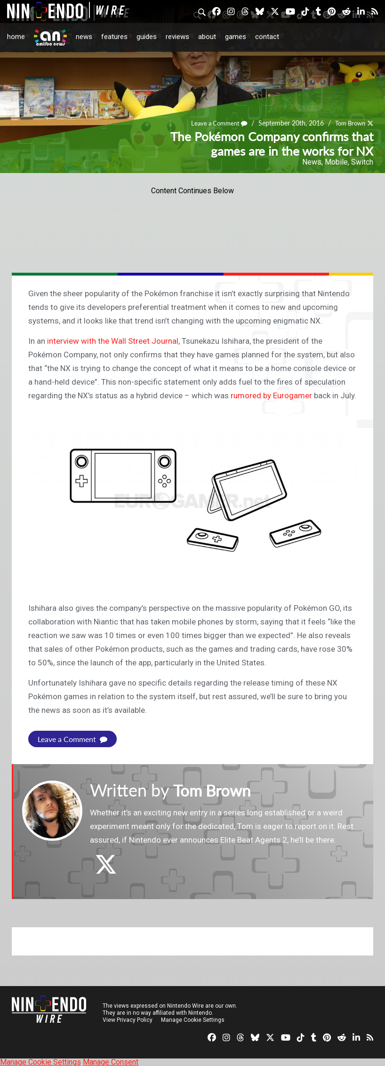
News (84, 36)
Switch (362, 162)
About (207, 36)
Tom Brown (348, 123)
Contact (267, 36)
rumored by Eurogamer (271, 395)
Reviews (177, 36)
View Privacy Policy (127, 1019)
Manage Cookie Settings (193, 1019)
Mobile (336, 162)
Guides (146, 36)
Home (16, 36)
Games (235, 36)
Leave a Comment (213, 123)
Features (114, 36)
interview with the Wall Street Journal (112, 341)
